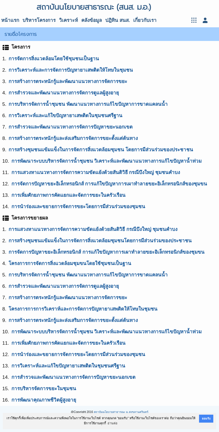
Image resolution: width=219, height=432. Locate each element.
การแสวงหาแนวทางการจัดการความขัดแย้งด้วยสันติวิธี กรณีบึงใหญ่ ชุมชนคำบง (95, 172)
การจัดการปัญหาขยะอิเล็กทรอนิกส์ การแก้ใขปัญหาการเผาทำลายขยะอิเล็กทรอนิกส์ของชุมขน (109, 184)
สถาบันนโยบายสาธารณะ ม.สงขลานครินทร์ (121, 412)
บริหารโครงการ (39, 20)
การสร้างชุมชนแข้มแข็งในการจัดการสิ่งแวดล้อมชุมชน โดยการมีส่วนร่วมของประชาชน (101, 149)
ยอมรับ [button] (206, 418)
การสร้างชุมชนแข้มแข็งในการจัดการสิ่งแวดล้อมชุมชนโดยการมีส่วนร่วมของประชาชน (100, 240)
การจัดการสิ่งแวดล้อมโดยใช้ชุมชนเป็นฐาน (54, 58)
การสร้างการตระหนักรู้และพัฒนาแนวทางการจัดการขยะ (68, 81)
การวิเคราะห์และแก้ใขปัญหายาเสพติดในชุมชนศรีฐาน (65, 115)
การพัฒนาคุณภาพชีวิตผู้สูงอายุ (43, 400)
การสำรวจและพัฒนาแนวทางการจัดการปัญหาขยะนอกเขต (71, 127)
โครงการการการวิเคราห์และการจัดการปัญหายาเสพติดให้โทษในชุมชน (83, 309)
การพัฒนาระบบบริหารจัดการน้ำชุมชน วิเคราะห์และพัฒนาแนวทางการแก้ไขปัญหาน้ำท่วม (106, 161)
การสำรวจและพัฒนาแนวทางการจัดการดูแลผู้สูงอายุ (64, 93)
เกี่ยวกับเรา (145, 20)
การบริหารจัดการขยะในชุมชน (43, 388)
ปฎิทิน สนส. (117, 20)
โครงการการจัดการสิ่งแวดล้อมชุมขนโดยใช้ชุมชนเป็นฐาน (70, 263)
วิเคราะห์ (68, 20)
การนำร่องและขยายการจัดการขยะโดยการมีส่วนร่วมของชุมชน (78, 206)
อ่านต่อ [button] (112, 423)
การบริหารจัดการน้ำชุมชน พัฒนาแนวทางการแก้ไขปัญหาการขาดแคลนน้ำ (88, 104)
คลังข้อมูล (91, 20)
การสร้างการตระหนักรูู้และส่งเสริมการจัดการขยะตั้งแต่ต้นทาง (73, 320)
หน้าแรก (10, 20)
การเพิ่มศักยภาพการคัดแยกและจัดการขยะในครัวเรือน (68, 195)
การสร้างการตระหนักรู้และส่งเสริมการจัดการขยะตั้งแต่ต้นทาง (73, 138)
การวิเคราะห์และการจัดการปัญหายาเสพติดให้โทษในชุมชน (71, 70)
